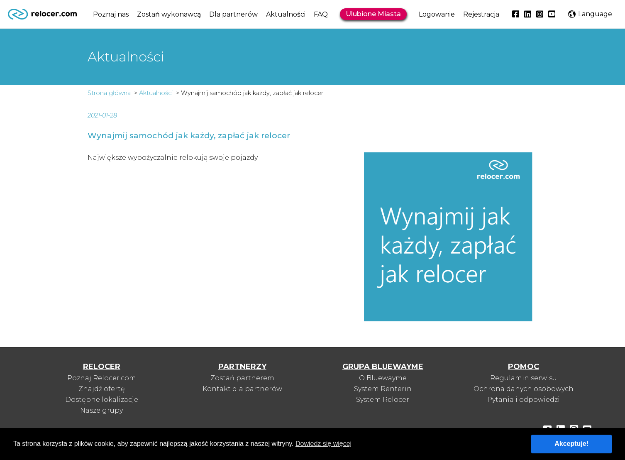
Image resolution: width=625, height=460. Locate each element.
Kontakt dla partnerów (242, 389)
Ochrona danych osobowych (524, 389)
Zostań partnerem (242, 378)
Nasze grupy (101, 410)
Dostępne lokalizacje (101, 400)
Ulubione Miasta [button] (373, 14)
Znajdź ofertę (101, 389)
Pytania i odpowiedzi (523, 400)
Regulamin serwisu (523, 378)
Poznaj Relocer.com (101, 378)
